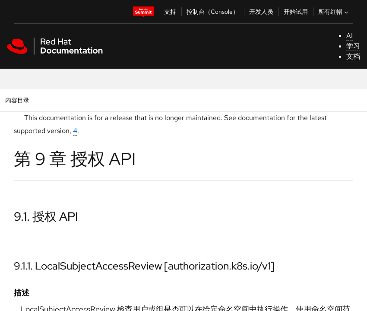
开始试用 (296, 12)
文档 (353, 56)
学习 (353, 46)
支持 (170, 12)
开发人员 (261, 12)
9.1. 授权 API (46, 216)
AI (349, 35)
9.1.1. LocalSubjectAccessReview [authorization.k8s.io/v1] (144, 266)
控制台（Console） (213, 12)
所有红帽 (334, 12)
